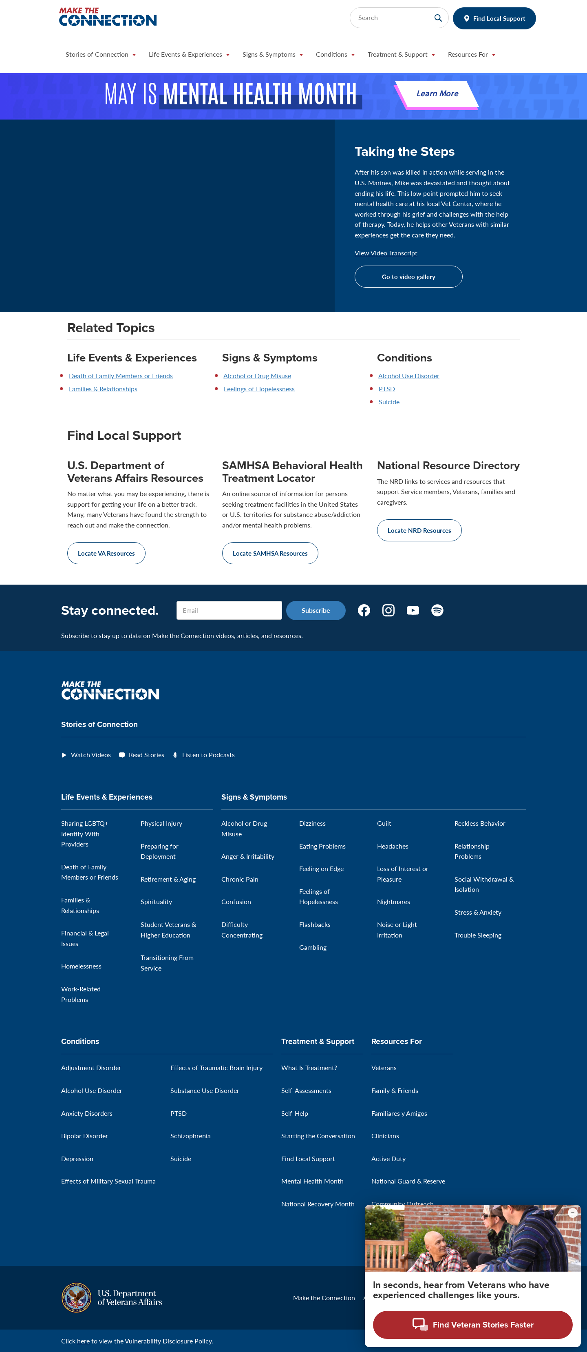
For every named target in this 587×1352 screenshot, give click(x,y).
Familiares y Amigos (399, 1113)
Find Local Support (499, 18)
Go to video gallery (408, 276)
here (83, 1340)
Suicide (389, 401)
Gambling (313, 947)
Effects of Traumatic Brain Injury (216, 1067)
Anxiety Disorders (87, 1113)
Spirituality (156, 901)
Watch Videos (91, 754)
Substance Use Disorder (204, 1090)
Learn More (437, 94)
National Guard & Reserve (408, 1181)
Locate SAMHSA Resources (270, 553)
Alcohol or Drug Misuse (257, 375)
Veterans (384, 1067)
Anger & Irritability (247, 856)
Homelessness (81, 966)
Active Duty (388, 1158)
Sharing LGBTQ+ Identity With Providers (84, 833)
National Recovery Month (318, 1203)
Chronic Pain (239, 879)
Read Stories (146, 754)
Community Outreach (402, 1203)
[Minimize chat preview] (573, 1213)
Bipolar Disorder (84, 1135)
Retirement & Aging (168, 879)
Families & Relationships (103, 388)
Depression (77, 1158)
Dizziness (312, 823)
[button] (100, 56)
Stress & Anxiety (478, 912)
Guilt (384, 823)
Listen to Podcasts (208, 754)
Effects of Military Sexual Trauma (108, 1181)
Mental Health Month (312, 1181)
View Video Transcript (386, 252)
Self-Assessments (306, 1090)
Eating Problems (322, 846)
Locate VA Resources (106, 553)
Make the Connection (324, 1297)
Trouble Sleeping (478, 935)
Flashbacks (315, 924)
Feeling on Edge (321, 868)
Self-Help (294, 1113)
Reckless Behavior (480, 823)
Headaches (392, 846)
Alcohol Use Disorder (408, 375)
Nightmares (393, 901)
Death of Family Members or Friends (121, 375)
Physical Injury (161, 823)
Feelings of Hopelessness (259, 388)
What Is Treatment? (309, 1067)
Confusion (236, 901)
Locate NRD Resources (419, 530)
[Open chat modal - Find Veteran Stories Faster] (473, 1325)
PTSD (387, 388)
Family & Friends (394, 1090)
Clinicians (385, 1135)
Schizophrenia (190, 1135)
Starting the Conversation (318, 1135)
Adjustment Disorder (91, 1067)
